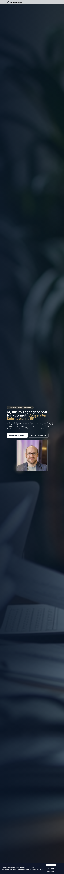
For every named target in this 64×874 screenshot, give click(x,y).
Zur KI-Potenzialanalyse (38, 435)
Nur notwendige (51, 868)
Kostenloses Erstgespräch (17, 435)
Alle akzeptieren (51, 865)
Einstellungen (50, 871)
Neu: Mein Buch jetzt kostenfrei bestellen (20, 407)
